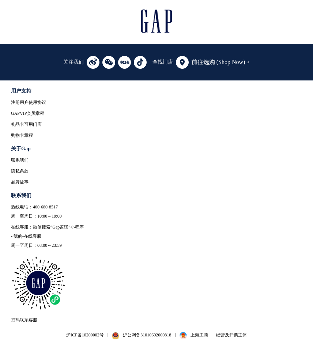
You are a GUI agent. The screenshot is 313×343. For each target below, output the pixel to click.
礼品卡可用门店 (26, 124)
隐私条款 (20, 171)
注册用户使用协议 (28, 102)
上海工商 (199, 335)
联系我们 (20, 160)
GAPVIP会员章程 (27, 113)
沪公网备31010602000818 (147, 335)
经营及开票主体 (231, 335)
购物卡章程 (22, 135)
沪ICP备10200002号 (85, 335)
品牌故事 (20, 182)
